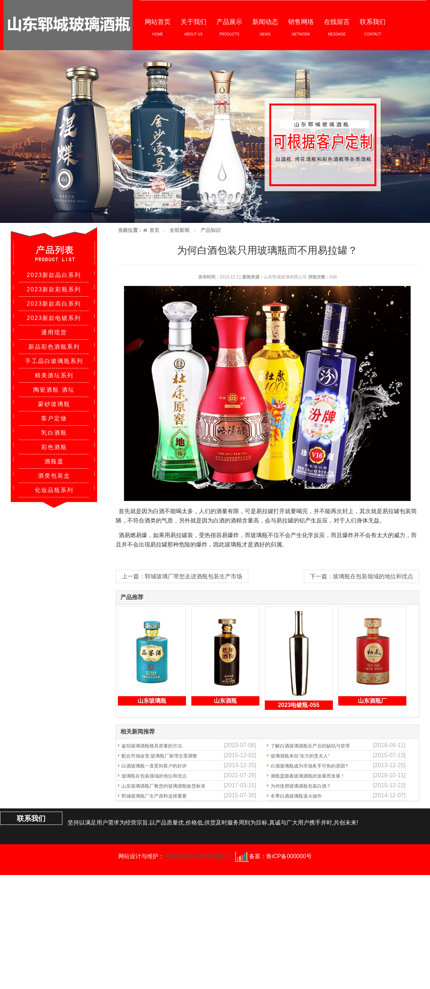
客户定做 (54, 418)
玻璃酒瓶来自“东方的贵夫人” (300, 756)
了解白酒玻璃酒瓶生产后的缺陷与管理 (310, 746)
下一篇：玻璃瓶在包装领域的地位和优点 (361, 576)
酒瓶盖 (54, 461)
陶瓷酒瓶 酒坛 (53, 390)
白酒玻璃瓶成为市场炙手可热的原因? (309, 766)
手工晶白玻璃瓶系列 (54, 361)
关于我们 (193, 27)
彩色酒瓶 (54, 447)
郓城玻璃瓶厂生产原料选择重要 (154, 796)
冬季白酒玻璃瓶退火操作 (296, 796)
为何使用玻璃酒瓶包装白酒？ (301, 786)
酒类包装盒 (54, 476)
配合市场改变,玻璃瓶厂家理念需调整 (159, 756)
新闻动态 (265, 27)
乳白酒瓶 (54, 433)
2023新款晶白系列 (54, 275)
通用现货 (54, 332)
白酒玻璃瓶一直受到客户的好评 (154, 766)
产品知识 (211, 230)
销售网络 (301, 27)
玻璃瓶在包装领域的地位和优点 (154, 776)
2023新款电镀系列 (54, 318)
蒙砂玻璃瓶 (54, 404)
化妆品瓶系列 (54, 490)
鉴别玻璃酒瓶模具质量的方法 (151, 746)
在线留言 (337, 27)
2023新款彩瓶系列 (54, 289)
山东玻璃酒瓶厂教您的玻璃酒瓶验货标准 (163, 786)
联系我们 (373, 27)
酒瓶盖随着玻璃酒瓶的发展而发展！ (308, 776)
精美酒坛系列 (54, 375)
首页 (154, 230)
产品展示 (229, 27)
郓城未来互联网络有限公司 (198, 856)
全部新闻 (179, 230)
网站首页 (158, 27)
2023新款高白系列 (54, 304)
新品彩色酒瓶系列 (54, 347)
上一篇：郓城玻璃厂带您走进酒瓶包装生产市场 (182, 576)
